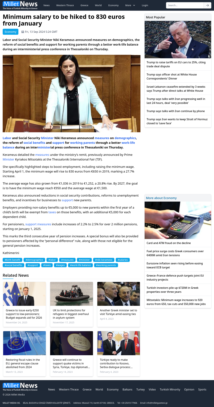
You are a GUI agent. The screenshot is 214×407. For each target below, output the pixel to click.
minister (44, 147)
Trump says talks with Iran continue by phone (176, 111)
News (46, 5)
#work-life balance (80, 265)
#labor (52, 259)
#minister (84, 259)
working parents (82, 143)
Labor (7, 138)
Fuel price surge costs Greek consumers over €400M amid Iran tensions (175, 253)
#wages (60, 265)
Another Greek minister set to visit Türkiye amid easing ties (118, 312)
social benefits (34, 143)
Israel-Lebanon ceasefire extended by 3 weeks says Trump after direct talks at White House (176, 89)
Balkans (127, 389)
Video (152, 389)
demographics (125, 138)
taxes (52, 212)
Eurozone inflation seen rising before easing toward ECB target (175, 265)
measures (102, 138)
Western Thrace (65, 5)
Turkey (140, 389)
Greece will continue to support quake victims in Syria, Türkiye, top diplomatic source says (71, 363)
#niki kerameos (103, 259)
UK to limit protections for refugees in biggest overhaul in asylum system (71, 313)
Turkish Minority (170, 389)
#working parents (106, 265)
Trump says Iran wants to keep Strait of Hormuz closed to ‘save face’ (177, 121)
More (130, 5)
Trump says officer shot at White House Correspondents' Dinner (172, 76)
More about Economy (161, 198)
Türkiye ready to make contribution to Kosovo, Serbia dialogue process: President (115, 363)
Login (145, 5)
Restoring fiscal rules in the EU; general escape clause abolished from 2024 (23, 363)
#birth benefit (12, 259)
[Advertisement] (177, 160)
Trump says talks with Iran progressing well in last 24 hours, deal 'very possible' (176, 101)
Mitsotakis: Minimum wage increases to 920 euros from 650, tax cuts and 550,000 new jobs (176, 302)
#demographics (34, 259)
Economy (113, 5)
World (98, 5)
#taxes (47, 265)
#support (33, 265)
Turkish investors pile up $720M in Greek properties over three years (172, 290)
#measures (67, 259)
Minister (47, 138)
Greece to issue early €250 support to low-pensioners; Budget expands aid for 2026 (24, 313)
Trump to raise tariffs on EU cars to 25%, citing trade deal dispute (176, 64)
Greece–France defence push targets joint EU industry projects (175, 277)
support (58, 143)
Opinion (189, 389)
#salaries (123, 259)
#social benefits (13, 265)
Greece (84, 5)
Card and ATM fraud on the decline (169, 243)
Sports (202, 389)
